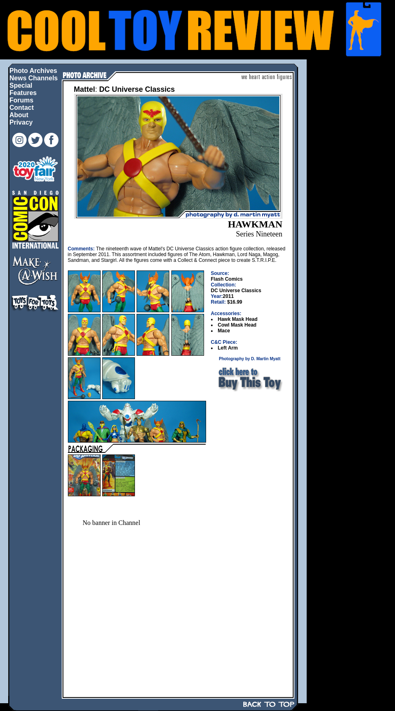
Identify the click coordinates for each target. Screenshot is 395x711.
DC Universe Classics (137, 89)
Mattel (84, 89)
